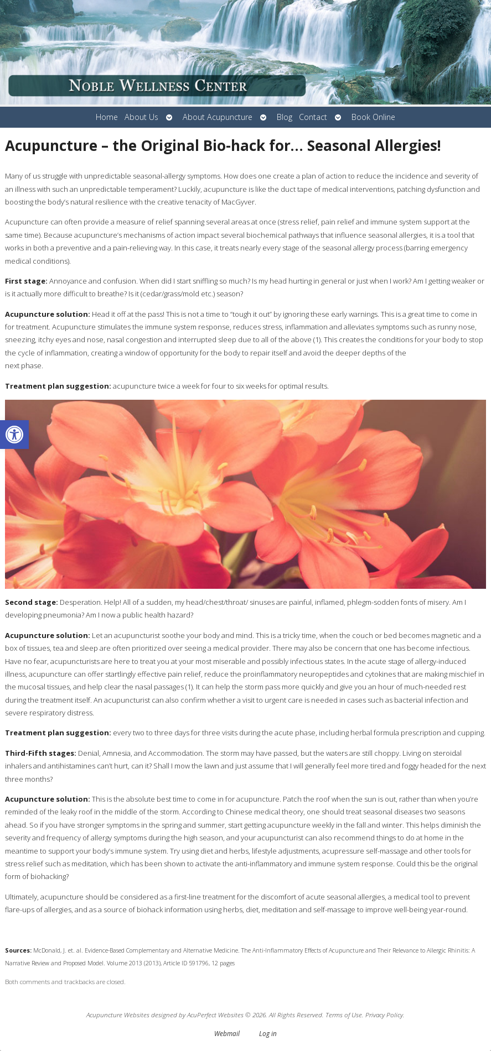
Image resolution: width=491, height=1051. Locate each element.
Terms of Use (343, 1014)
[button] (14, 434)
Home (107, 117)
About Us (141, 117)
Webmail (227, 1033)
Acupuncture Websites (117, 1014)
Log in (268, 1033)
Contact (313, 117)
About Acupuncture (217, 117)
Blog (284, 117)
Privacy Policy (384, 1014)
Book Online (373, 117)
